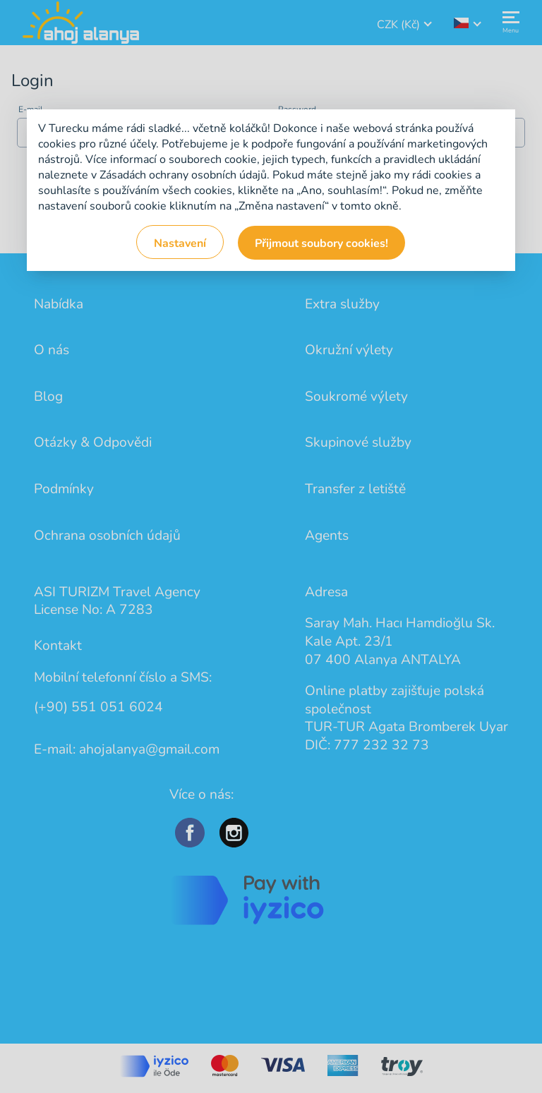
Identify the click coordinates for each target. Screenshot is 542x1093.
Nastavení (180, 243)
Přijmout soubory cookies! (321, 243)
